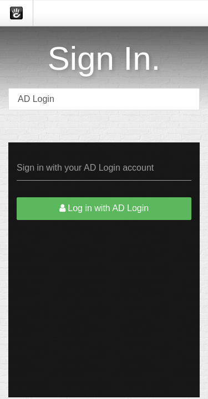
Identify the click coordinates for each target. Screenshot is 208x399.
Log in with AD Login (104, 208)
